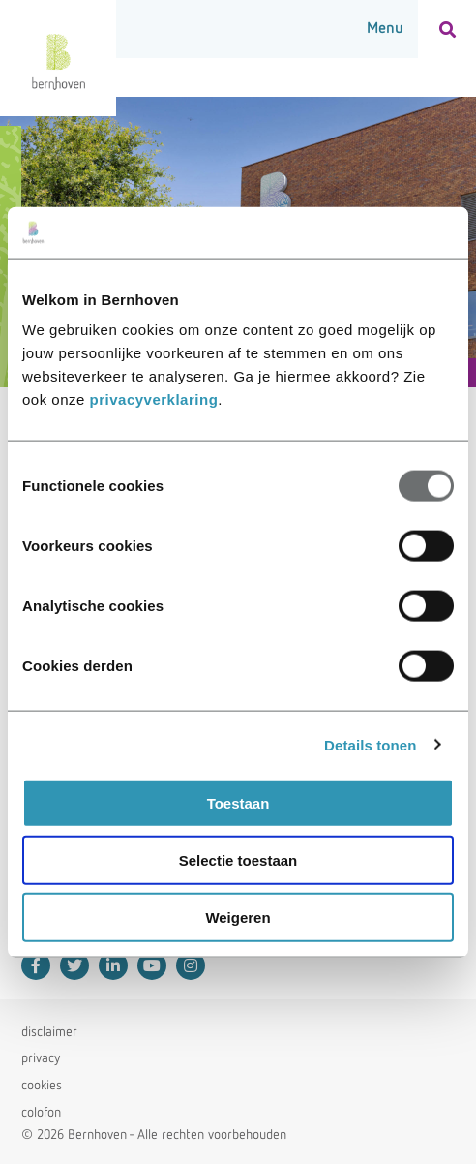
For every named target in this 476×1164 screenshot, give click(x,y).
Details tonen (370, 744)
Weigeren (237, 916)
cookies (41, 1085)
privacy (40, 1058)
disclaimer (49, 1032)
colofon (41, 1112)
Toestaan (238, 803)
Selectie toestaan (238, 859)
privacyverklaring (154, 399)
